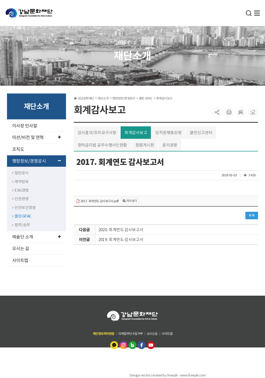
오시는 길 (20, 248)
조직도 (18, 149)
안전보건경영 (24, 207)
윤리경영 (170, 145)
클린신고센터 (201, 132)
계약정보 (20, 181)
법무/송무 (21, 224)
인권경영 (20, 198)
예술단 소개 (36, 237)
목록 (252, 215)
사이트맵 (20, 260)
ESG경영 (20, 190)
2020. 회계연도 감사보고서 (121, 229)
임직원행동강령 (169, 132)
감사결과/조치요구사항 (97, 132)
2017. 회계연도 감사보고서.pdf (97, 201)
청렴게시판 (145, 145)
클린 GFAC (21, 216)
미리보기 (132, 201)
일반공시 (20, 172)
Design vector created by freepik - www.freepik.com (167, 375)
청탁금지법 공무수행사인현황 (102, 145)
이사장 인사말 (24, 126)
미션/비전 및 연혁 (36, 137)
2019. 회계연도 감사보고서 (121, 239)
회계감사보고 (136, 132)
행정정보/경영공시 (36, 161)
